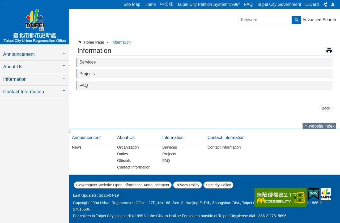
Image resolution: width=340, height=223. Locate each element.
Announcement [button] (19, 54)
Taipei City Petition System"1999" (208, 4)
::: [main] (78, 41)
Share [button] (325, 4)
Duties (122, 154)
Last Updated (84, 195)
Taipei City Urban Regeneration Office (34, 25)
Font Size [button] (333, 4)
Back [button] (326, 108)
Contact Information (134, 167)
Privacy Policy (187, 185)
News (77, 147)
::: (5, 3)
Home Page (94, 42)
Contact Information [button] (23, 91)
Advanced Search (319, 20)
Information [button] (15, 79)
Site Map (132, 4)
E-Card (312, 4)
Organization (128, 147)
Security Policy (218, 185)
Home (150, 4)
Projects (87, 73)
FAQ (248, 4)
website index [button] (322, 126)
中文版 (166, 4)
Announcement (86, 137)
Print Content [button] (329, 50)
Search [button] (296, 20)
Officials (124, 160)
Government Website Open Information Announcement (122, 185)
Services (87, 62)
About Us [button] (12, 66)
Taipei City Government (279, 4)
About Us (126, 137)
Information (121, 42)
